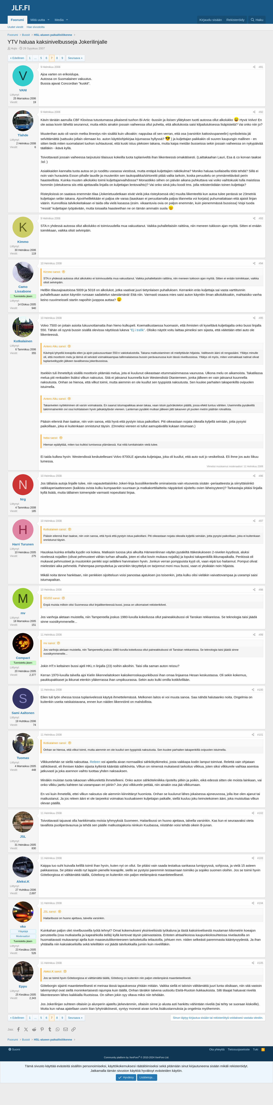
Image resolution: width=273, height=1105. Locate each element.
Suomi (14, 1049)
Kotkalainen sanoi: (55, 529)
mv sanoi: (49, 643)
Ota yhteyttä (216, 1049)
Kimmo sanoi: (52, 271)
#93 (261, 218)
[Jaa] (254, 67)
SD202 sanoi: (52, 598)
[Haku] (256, 20)
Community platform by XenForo (136, 1057)
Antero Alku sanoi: (54, 346)
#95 (261, 318)
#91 (261, 67)
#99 (261, 634)
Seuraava (74, 58)
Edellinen (18, 58)
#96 (261, 475)
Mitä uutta (38, 20)
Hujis (14, 48)
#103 (260, 858)
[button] (48, 20)
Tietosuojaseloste (239, 1049)
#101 (260, 734)
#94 (261, 263)
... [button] (35, 58)
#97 (261, 520)
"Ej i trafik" (137, 330)
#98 (261, 589)
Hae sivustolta (36, 27)
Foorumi (17, 20)
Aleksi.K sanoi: (52, 971)
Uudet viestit (15, 27)
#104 (260, 903)
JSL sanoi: (50, 911)
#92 (261, 112)
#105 (260, 963)
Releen (95, 762)
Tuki (255, 1049)
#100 (260, 689)
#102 (260, 813)
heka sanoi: (50, 437)
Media (59, 20)
